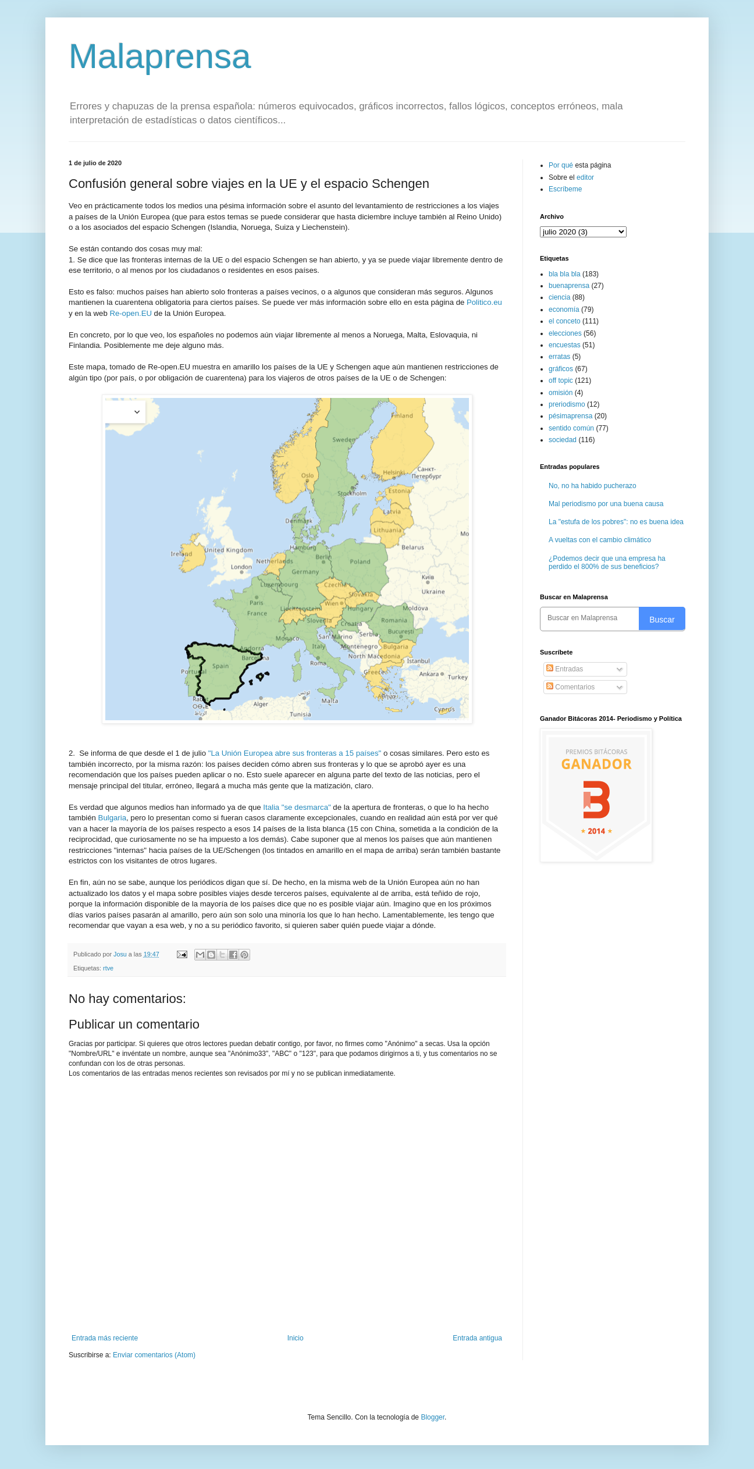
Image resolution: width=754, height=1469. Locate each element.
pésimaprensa (570, 416)
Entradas (564, 669)
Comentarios (570, 687)
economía (564, 309)
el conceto (565, 321)
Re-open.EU (130, 313)
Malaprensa (160, 56)
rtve (108, 968)
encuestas (565, 345)
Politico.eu (484, 302)
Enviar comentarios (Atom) (154, 1355)
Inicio (295, 1338)
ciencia (559, 297)
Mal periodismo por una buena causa (606, 504)
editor (585, 177)
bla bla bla (565, 274)
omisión (560, 393)
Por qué (562, 165)
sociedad (563, 440)
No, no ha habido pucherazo (592, 486)
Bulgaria (112, 817)
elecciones (565, 333)
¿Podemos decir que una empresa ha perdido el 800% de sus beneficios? (607, 562)
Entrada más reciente (105, 1338)
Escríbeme (565, 189)
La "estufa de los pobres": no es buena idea (616, 522)
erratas (559, 357)
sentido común (571, 428)
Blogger (432, 1417)
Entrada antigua (477, 1338)
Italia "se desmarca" (296, 807)
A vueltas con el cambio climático (600, 540)
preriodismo (567, 404)
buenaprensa (569, 286)
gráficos (561, 369)
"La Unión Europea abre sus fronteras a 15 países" (294, 753)
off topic (561, 380)
